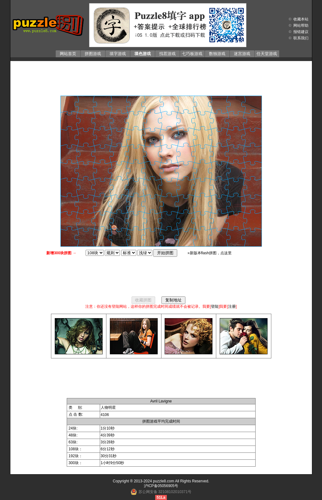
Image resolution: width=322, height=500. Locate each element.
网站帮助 (300, 25)
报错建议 (300, 32)
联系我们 (300, 38)
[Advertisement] (161, 77)
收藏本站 (300, 19)
